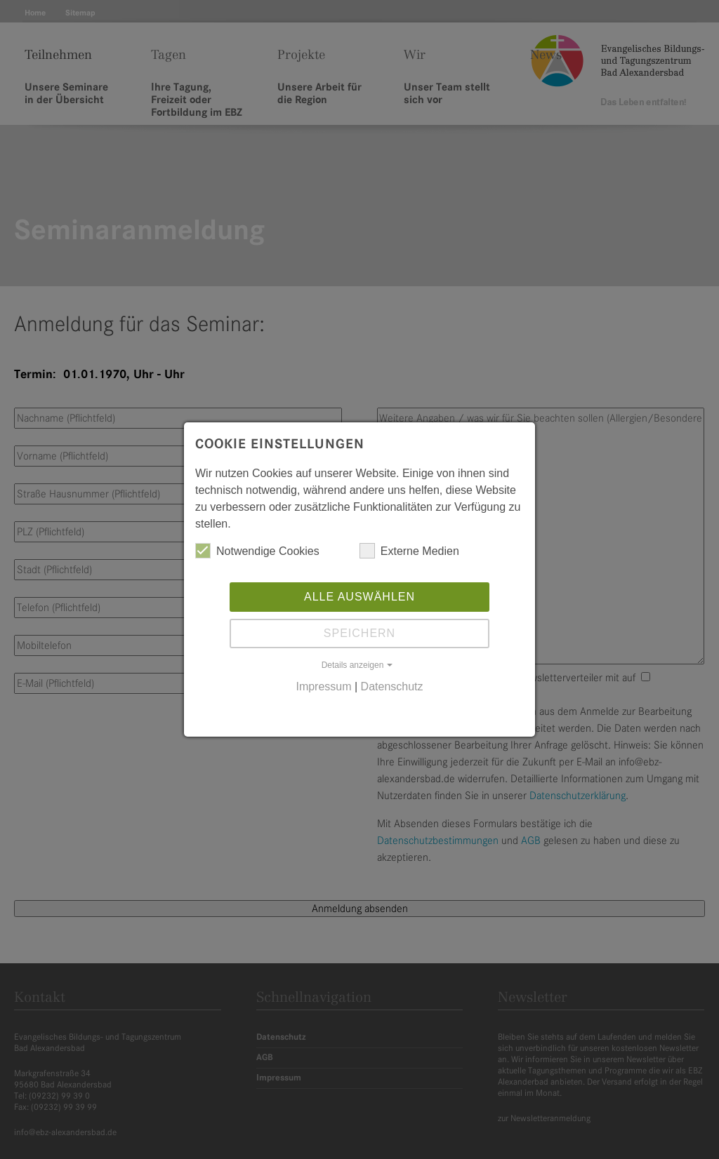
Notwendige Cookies (257, 550)
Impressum (323, 686)
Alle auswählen (359, 597)
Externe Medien (409, 550)
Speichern (359, 633)
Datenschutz (392, 686)
